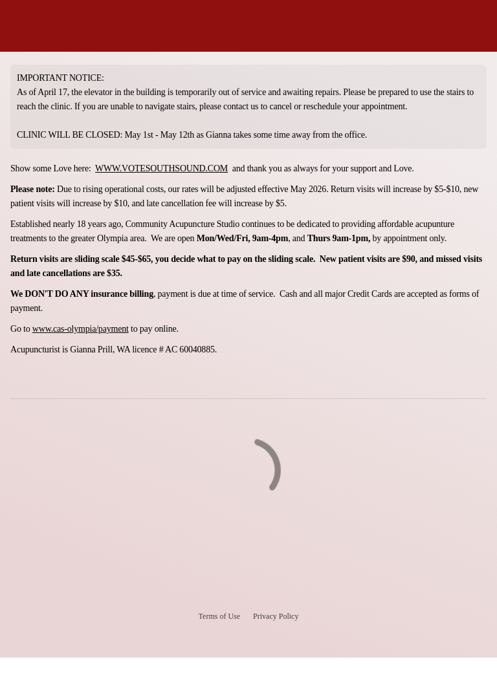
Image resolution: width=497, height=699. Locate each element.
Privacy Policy (275, 616)
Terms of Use (219, 616)
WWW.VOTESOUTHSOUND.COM (161, 168)
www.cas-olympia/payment (80, 329)
